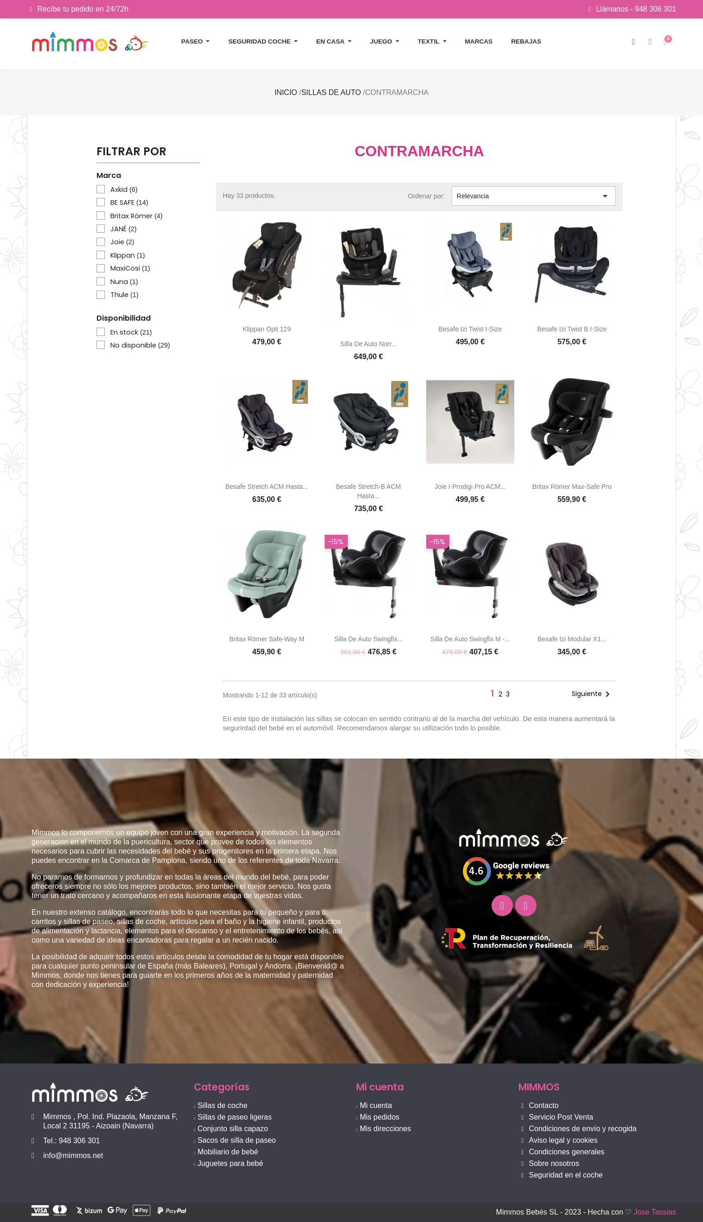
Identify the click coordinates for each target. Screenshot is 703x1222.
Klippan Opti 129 (267, 329)
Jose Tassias (655, 1212)
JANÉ (123, 229)
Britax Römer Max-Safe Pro (572, 486)
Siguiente (592, 694)
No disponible (140, 345)
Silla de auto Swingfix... (368, 639)
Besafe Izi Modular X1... (572, 639)
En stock (131, 332)
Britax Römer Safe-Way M (266, 639)
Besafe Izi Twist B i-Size (572, 329)
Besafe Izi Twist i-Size (470, 329)
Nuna (124, 281)
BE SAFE (129, 202)
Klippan (127, 255)
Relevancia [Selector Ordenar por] (534, 196)
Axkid (124, 189)
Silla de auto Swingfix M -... (470, 639)
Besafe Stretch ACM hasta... (266, 486)
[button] (633, 42)
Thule (124, 294)
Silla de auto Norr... (368, 344)
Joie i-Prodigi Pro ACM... (470, 486)
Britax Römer (136, 216)
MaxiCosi (130, 268)
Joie (122, 242)
